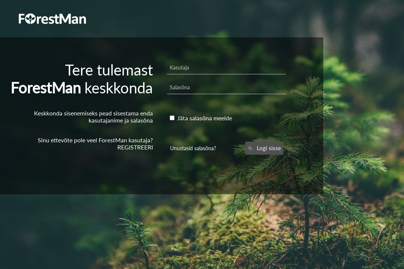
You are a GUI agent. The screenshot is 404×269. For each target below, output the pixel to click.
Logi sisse (264, 148)
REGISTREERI (135, 147)
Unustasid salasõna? (193, 148)
